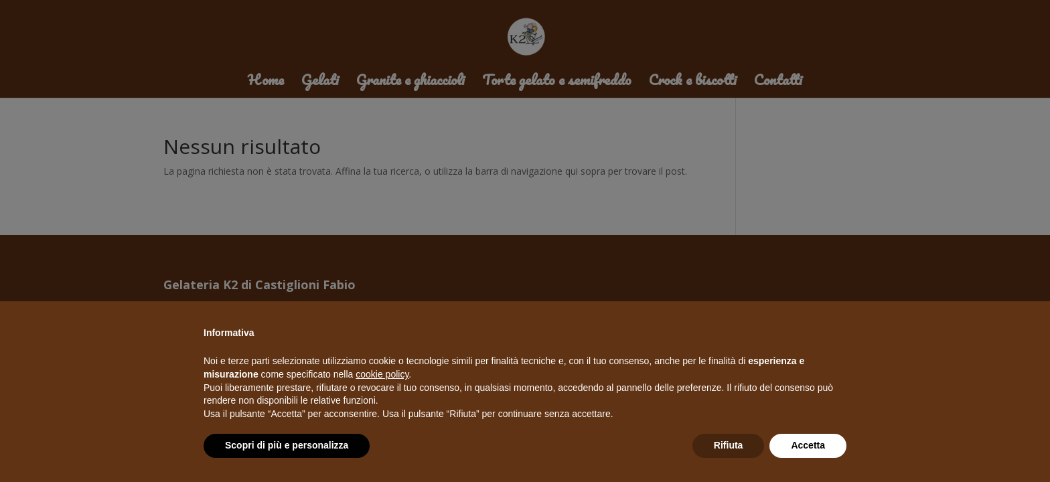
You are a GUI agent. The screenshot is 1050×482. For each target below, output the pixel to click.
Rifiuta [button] (728, 445)
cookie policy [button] (382, 374)
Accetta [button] (808, 445)
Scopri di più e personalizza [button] (286, 445)
